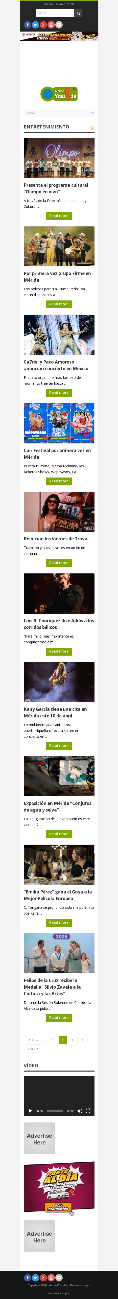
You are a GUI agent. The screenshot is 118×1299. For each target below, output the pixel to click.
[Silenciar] (79, 1111)
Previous (35, 1040)
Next (33, 1048)
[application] (59, 1096)
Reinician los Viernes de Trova (55, 539)
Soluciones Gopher (59, 1293)
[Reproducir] (30, 1111)
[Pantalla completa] (87, 1111)
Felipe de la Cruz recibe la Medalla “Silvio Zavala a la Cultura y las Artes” (52, 987)
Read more (58, 215)
